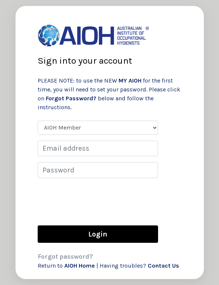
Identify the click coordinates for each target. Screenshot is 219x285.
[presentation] (94, 201)
